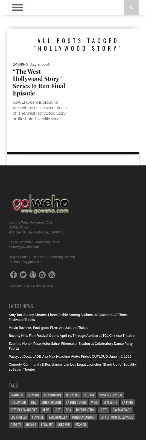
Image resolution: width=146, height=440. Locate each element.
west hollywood (111, 395)
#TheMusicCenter (83, 417)
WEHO (94, 402)
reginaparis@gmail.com (26, 262)
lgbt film (64, 424)
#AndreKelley (58, 417)
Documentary (85, 409)
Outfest (89, 395)
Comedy (16, 424)
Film (33, 402)
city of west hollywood (117, 417)
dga (68, 409)
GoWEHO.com (52, 395)
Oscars (31, 424)
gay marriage (122, 409)
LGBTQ (103, 409)
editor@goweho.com (24, 247)
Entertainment (51, 402)
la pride (127, 402)
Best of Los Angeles (24, 409)
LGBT (58, 409)
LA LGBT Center (76, 402)
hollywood (18, 402)
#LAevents (110, 402)
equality (47, 424)
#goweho (72, 395)
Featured (17, 395)
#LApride (37, 417)
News (45, 409)
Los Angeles (19, 417)
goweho (33, 395)
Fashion (80, 424)
